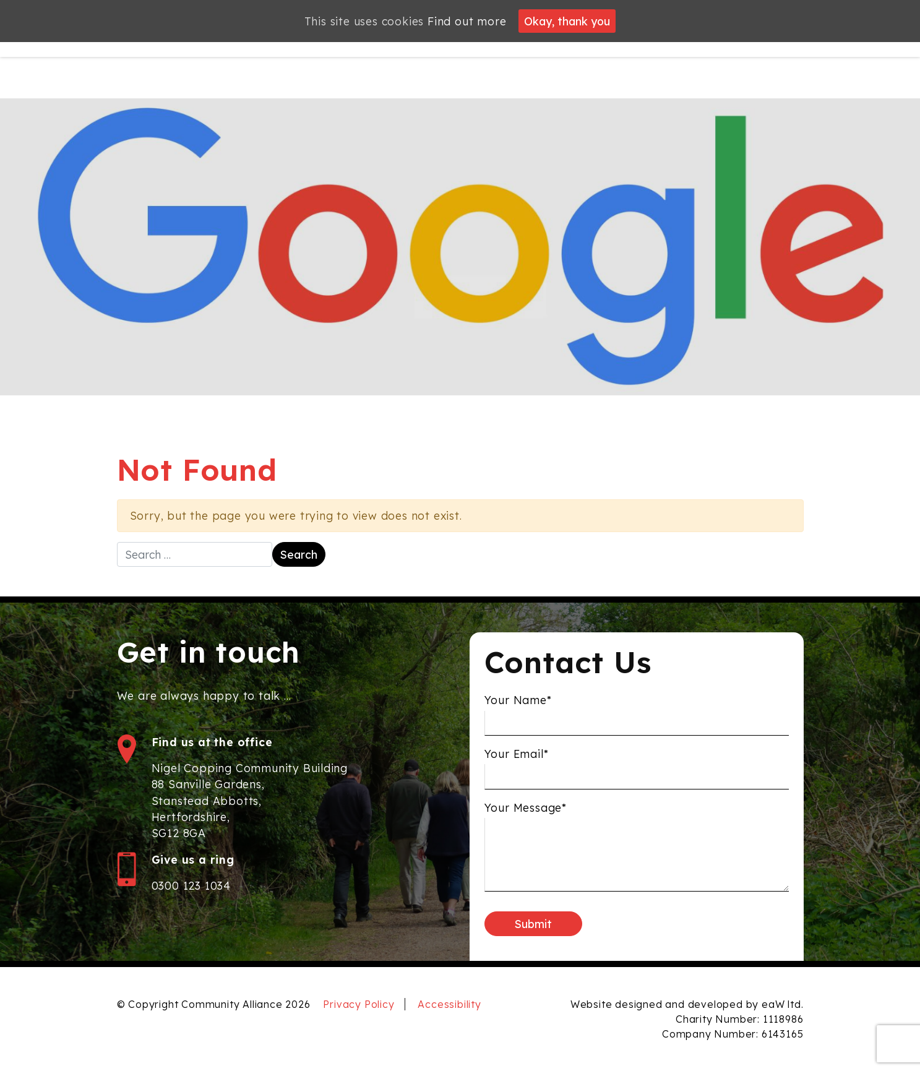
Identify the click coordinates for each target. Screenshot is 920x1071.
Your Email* (516, 758)
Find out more (467, 21)
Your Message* (525, 812)
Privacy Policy (358, 1004)
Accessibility (449, 1004)
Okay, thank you (567, 21)
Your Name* (518, 705)
